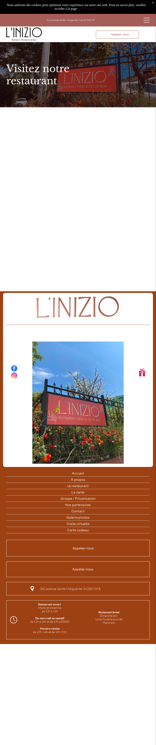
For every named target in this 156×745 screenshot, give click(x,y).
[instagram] (14, 376)
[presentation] (78, 198)
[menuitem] (78, 473)
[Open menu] (147, 20)
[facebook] (14, 368)
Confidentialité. (88, 8)
